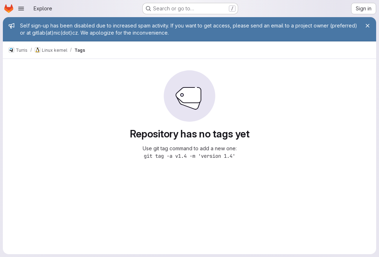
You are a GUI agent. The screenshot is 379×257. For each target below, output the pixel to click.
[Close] (367, 25)
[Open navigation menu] (21, 8)
